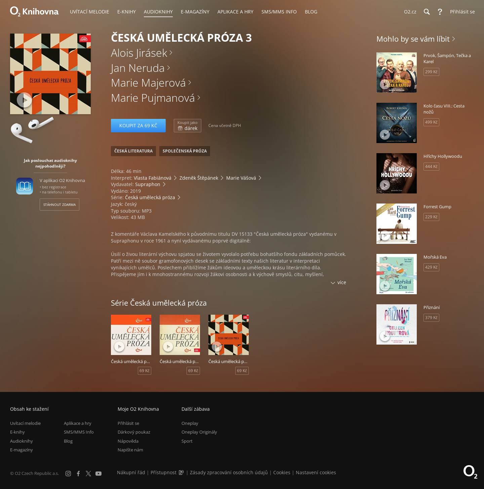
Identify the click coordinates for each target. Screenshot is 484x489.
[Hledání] (426, 12)
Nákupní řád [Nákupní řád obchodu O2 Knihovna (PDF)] (131, 472)
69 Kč (144, 370)
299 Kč (431, 72)
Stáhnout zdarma (59, 204)
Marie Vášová (241, 178)
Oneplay (190, 423)
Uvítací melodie (25, 423)
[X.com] (88, 474)
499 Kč (431, 122)
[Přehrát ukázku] (24, 100)
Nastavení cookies (316, 472)
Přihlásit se (128, 423)
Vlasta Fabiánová (152, 178)
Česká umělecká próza (150, 197)
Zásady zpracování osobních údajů (229, 472)
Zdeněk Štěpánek (198, 178)
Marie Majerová (148, 82)
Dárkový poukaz (134, 432)
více (341, 282)
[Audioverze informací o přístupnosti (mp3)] (182, 472)
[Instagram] (68, 474)
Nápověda (128, 441)
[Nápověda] (440, 12)
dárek (187, 125)
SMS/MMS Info (79, 432)
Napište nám (130, 450)
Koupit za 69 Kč (138, 125)
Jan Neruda (138, 67)
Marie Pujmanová (153, 97)
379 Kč (431, 317)
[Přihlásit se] (461, 12)
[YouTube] (98, 474)
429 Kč (431, 267)
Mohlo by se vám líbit (413, 39)
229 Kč (431, 217)
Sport (187, 441)
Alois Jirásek (139, 52)
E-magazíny (21, 450)
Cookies (281, 472)
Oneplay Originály (199, 432)
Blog (68, 441)
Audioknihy (21, 441)
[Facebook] (78, 474)
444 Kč (431, 166)
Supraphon (147, 184)
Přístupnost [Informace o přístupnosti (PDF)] (163, 472)
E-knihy (17, 432)
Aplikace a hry (77, 423)
